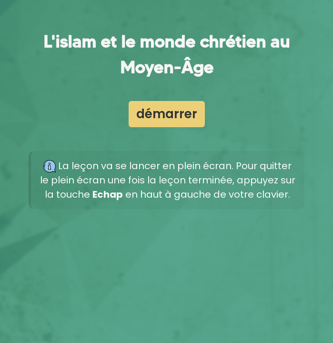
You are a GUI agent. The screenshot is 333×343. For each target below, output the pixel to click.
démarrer (166, 113)
